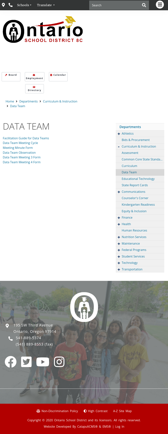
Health (126, 224)
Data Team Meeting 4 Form (22, 162)
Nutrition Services (134, 237)
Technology (130, 263)
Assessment (130, 153)
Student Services (133, 256)
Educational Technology (138, 179)
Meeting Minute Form (18, 148)
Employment (34, 77)
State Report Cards (135, 185)
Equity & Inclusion (134, 211)
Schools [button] (23, 5)
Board (11, 74)
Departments (28, 101)
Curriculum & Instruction (60, 101)
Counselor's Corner (135, 198)
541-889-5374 (28, 337)
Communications (133, 192)
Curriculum (129, 166)
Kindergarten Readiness (138, 205)
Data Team (17, 106)
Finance (127, 217)
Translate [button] (44, 5)
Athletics (128, 133)
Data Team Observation (19, 153)
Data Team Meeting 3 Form (22, 157)
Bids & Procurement (136, 140)
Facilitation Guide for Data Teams (26, 138)
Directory (34, 89)
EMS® (106, 426)
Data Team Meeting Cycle (20, 143)
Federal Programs (134, 250)
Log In (119, 426)
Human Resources (134, 230)
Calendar (58, 74)
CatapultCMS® (87, 426)
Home (10, 101)
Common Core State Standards (143, 159)
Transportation (132, 269)
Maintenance (131, 243)
